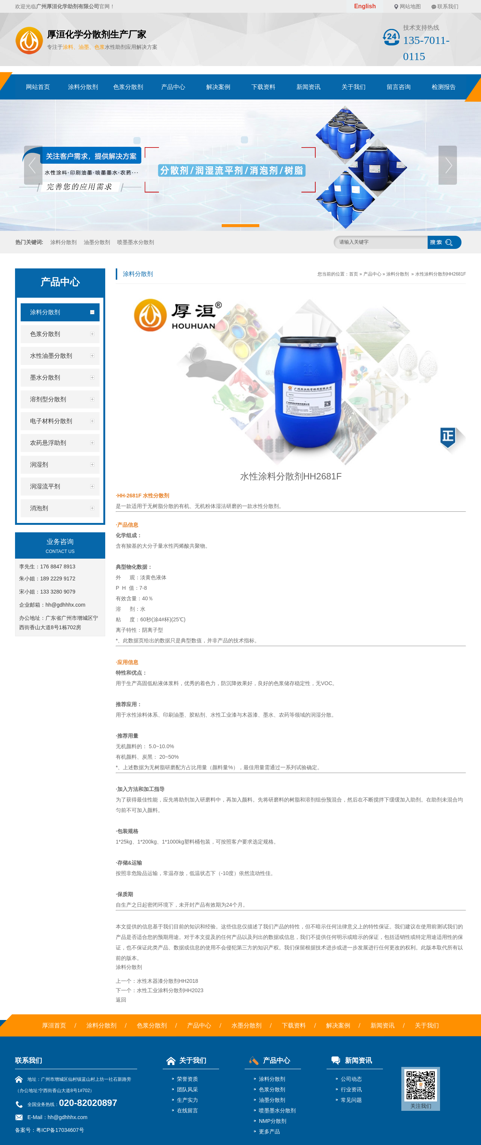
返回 (121, 1000)
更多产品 (269, 1131)
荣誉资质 (187, 1079)
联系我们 (447, 6)
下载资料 (263, 87)
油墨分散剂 (97, 242)
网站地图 (410, 6)
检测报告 (444, 87)
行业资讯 (351, 1089)
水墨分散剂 (246, 1025)
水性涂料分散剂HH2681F (440, 274)
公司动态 (351, 1079)
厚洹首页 (54, 1025)
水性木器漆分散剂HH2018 (167, 981)
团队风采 (187, 1089)
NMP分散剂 (272, 1121)
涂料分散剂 (83, 87)
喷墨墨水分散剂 (135, 242)
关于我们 (354, 87)
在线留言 (187, 1110)
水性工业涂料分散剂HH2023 (170, 990)
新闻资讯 (308, 87)
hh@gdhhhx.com (65, 605)
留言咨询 (399, 87)
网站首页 (38, 87)
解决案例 (218, 87)
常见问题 (351, 1100)
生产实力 (187, 1100)
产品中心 (173, 87)
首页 (353, 274)
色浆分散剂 (128, 87)
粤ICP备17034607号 (60, 1130)
